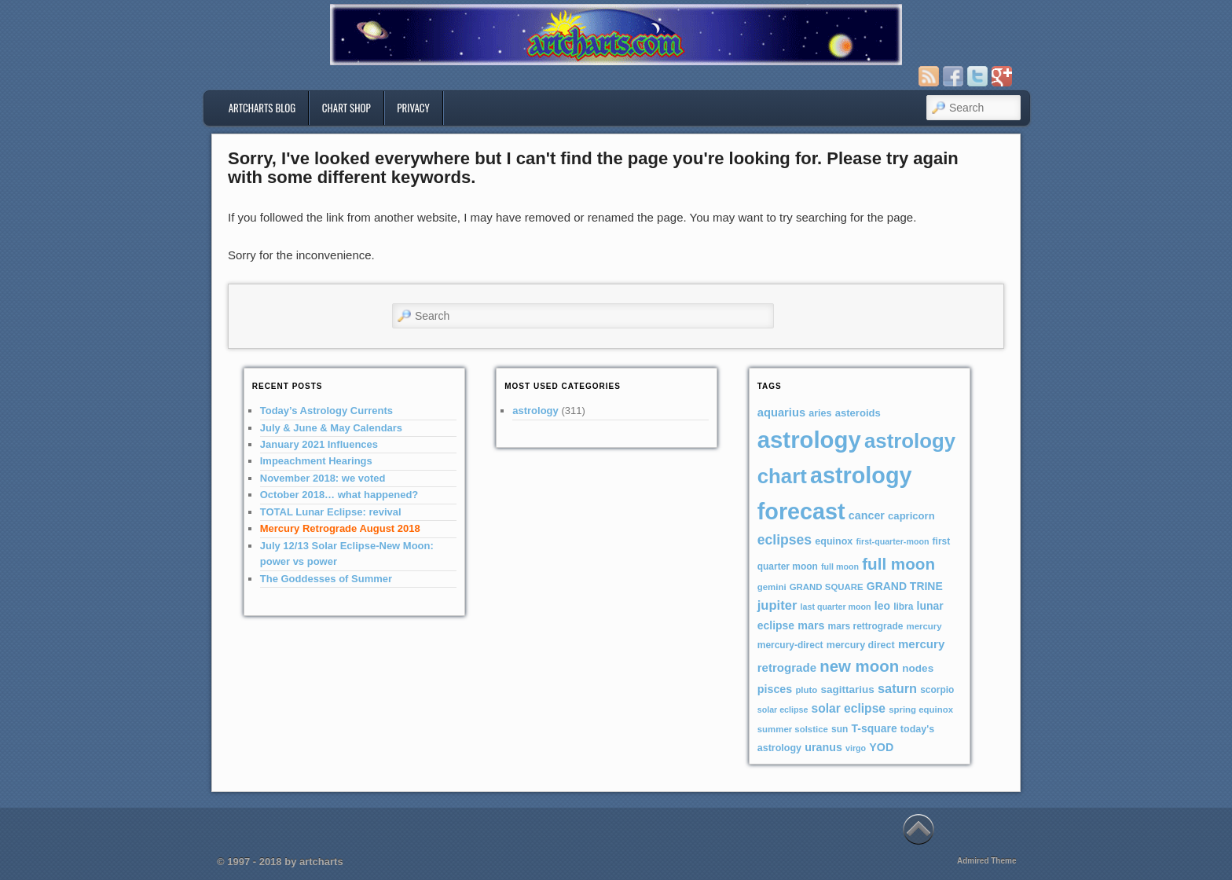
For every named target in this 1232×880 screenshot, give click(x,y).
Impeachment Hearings (316, 461)
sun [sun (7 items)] (839, 729)
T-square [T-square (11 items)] (874, 728)
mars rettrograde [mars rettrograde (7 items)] (866, 626)
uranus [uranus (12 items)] (823, 747)
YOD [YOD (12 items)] (881, 747)
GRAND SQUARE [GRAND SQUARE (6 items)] (827, 587)
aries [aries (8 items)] (819, 413)
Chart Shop (346, 108)
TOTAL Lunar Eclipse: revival (331, 512)
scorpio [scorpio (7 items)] (937, 689)
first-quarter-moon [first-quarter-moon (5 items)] (892, 541)
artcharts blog (262, 108)
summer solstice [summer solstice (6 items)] (792, 729)
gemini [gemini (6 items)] (771, 587)
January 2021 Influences (319, 444)
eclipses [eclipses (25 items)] (784, 540)
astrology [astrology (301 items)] (809, 440)
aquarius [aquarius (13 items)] (781, 412)
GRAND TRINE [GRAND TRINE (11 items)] (905, 586)
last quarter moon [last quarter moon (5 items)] (836, 606)
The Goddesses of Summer (326, 579)
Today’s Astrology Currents (326, 410)
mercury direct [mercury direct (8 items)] (861, 645)
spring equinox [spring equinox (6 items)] (921, 709)
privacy (413, 108)
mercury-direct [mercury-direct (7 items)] (790, 645)
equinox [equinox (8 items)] (833, 541)
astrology (535, 410)
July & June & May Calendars (331, 428)
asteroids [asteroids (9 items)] (858, 413)
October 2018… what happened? (339, 494)
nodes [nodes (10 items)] (917, 668)
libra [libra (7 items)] (903, 606)
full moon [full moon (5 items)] (840, 566)
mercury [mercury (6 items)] (924, 626)
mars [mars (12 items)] (811, 625)
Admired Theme (987, 860)
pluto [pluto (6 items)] (806, 690)
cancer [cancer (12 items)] (867, 515)
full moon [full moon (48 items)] (898, 564)
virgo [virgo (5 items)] (855, 748)
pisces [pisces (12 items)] (774, 689)
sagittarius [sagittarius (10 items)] (847, 689)
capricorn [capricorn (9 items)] (911, 516)
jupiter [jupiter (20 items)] (777, 605)
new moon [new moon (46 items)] (859, 666)
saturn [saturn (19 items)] (897, 688)
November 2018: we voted (323, 478)
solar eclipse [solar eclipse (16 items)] (849, 708)
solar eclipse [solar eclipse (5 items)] (782, 709)
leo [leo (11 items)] (882, 606)
